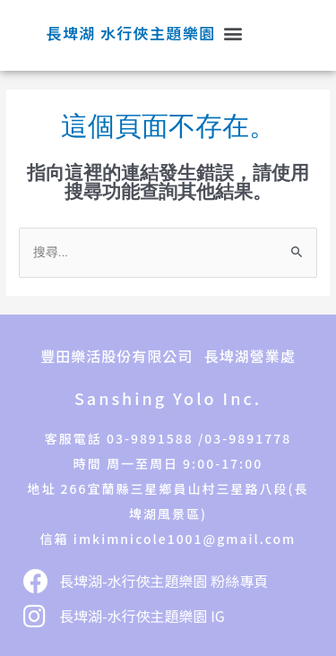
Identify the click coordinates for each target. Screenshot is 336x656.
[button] (232, 33)
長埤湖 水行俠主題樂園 (131, 33)
